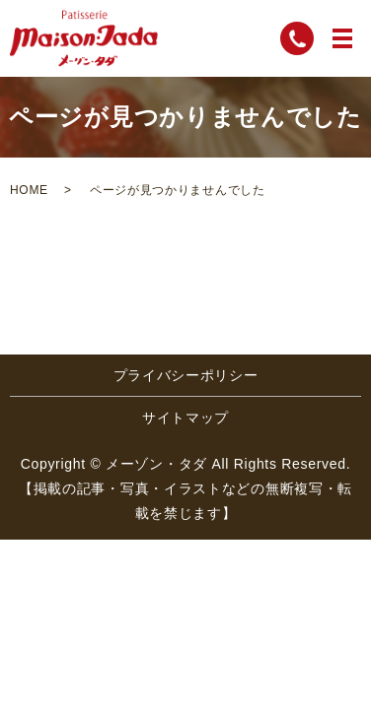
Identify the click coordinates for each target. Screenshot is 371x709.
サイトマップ (185, 417)
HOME (29, 190)
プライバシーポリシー (186, 375)
